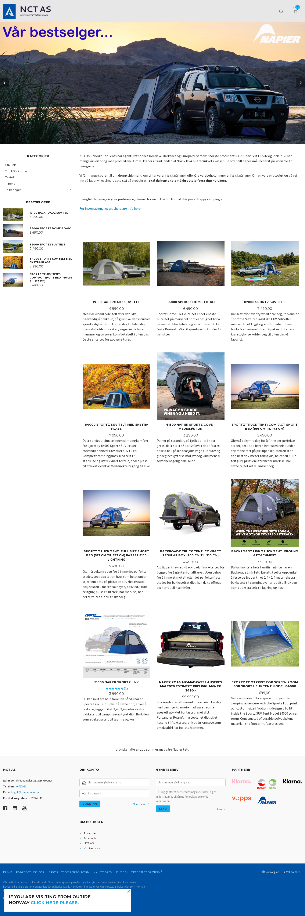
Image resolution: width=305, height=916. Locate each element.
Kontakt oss (92, 848)
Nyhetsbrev (102, 872)
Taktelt (10, 177)
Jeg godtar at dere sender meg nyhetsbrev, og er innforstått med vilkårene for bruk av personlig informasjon (186, 796)
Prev (4, 82)
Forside (90, 833)
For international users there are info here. (110, 208)
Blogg (121, 872)
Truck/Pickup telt (17, 171)
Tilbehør (11, 183)
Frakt (7, 872)
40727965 (21, 786)
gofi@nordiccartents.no (27, 792)
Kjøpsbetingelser (30, 872)
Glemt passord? (141, 804)
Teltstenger (13, 189)
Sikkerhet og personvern (69, 872)
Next (300, 82)
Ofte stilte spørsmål (147, 872)
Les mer (221, 809)
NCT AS (89, 843)
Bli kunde (90, 838)
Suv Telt (10, 164)
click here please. (55, 902)
